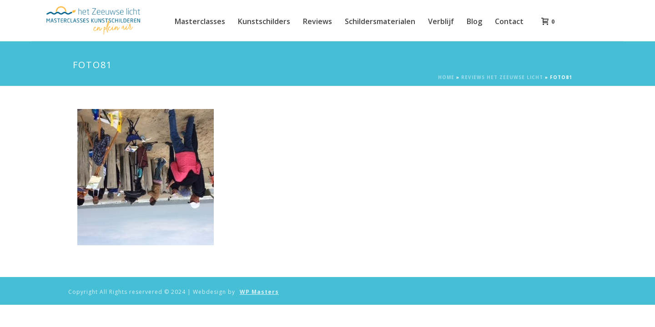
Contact (509, 21)
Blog (474, 21)
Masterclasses (200, 21)
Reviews (317, 21)
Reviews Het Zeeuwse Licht (502, 77)
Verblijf (441, 21)
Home (446, 77)
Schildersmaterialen (380, 21)
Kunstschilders (264, 21)
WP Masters (259, 292)
